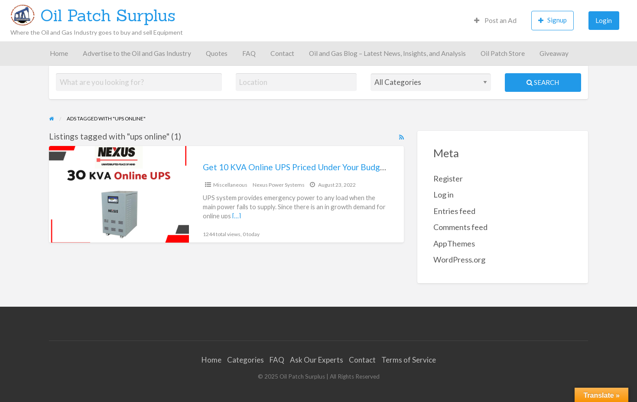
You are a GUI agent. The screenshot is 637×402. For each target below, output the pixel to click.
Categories (245, 359)
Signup (552, 20)
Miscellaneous (230, 185)
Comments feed (460, 227)
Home (59, 53)
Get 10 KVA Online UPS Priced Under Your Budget (295, 167)
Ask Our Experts (316, 359)
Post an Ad (495, 20)
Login (603, 20)
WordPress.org (459, 259)
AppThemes (454, 243)
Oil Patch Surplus (108, 15)
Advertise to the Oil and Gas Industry (137, 53)
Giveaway (554, 53)
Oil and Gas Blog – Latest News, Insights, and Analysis (387, 53)
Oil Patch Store (503, 53)
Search (542, 82)
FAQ (249, 53)
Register (448, 178)
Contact (282, 53)
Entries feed (454, 211)
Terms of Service (408, 359)
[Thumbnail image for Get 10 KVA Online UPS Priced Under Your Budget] (118, 194)
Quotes (217, 53)
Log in (443, 194)
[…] (236, 216)
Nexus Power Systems (279, 185)
